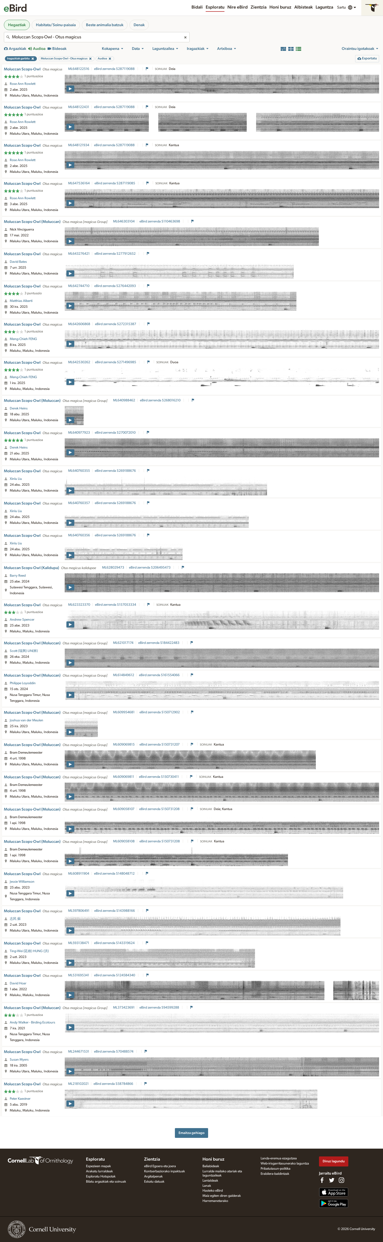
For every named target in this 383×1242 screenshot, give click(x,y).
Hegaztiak (17, 25)
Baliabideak (210, 1166)
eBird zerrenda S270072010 (115, 432)
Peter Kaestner (20, 1098)
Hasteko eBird (212, 1190)
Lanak (206, 1185)
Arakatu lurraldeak (99, 1171)
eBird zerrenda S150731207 (159, 744)
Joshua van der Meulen (26, 720)
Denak (139, 25)
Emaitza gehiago (191, 1133)
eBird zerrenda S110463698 (160, 221)
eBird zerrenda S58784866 (114, 1084)
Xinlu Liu (16, 479)
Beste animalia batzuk (104, 25)
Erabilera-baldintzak (275, 1174)
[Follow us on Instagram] (341, 1180)
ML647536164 (79, 183)
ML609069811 (123, 777)
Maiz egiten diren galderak (221, 1196)
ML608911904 (78, 873)
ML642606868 (79, 324)
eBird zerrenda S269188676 (116, 471)
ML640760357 (79, 503)
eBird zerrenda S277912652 (115, 253)
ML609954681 (124, 712)
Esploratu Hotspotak (101, 1176)
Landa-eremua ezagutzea (279, 1158)
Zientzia (258, 7)
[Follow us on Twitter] (332, 1180)
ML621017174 (123, 643)
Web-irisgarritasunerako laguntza (285, 1163)
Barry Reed (18, 575)
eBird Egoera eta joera (160, 1166)
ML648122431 (78, 107)
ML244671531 (78, 1051)
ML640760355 (79, 471)
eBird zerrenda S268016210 (160, 400)
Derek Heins (19, 408)
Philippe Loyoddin (23, 683)
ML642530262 (79, 362)
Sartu (341, 7)
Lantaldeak (210, 1180)
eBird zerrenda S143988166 (115, 910)
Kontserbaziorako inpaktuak (164, 1171)
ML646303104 (124, 221)
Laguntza (324, 7)
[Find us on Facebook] (322, 1180)
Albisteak (303, 7)
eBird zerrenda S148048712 (114, 873)
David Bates (18, 262)
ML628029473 (113, 567)
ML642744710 (78, 286)
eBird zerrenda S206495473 (150, 567)
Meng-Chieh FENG (23, 339)
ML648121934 (78, 145)
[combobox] (96, 37)
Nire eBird (237, 7)
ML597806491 (78, 910)
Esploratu (215, 7)
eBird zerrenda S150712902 (160, 712)
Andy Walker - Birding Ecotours (32, 1022)
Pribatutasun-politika (275, 1168)
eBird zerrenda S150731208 (159, 809)
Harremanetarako (215, 1201)
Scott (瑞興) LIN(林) (24, 651)
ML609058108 (124, 841)
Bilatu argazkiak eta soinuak (106, 1181)
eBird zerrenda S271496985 (116, 362)
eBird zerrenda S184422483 (159, 643)
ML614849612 (123, 675)
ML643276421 (79, 253)
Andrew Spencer (22, 619)
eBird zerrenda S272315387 (116, 324)
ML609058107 (123, 809)
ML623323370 (79, 604)
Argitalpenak (153, 1176)
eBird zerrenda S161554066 (159, 675)
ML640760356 (79, 535)
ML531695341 (78, 975)
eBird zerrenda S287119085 (115, 183)
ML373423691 (124, 1007)
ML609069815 (124, 744)
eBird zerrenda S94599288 (159, 1007)
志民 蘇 (15, 919)
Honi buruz (280, 7)
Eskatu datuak (154, 1181)
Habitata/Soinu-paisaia (56, 25)
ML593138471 (78, 943)
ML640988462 (124, 400)
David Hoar (18, 983)
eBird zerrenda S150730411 (159, 777)
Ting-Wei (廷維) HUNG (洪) (29, 951)
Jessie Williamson (22, 881)
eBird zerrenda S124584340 (115, 975)
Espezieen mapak (98, 1166)
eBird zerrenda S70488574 (114, 1051)
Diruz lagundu (334, 1161)
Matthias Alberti (21, 301)
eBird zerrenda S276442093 (115, 286)
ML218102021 (78, 1084)
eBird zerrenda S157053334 (116, 604)
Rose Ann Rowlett (22, 84)
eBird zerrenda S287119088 (114, 69)
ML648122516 (78, 69)
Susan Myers (19, 1059)
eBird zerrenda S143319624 (114, 943)
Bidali (197, 7)
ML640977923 (79, 432)
